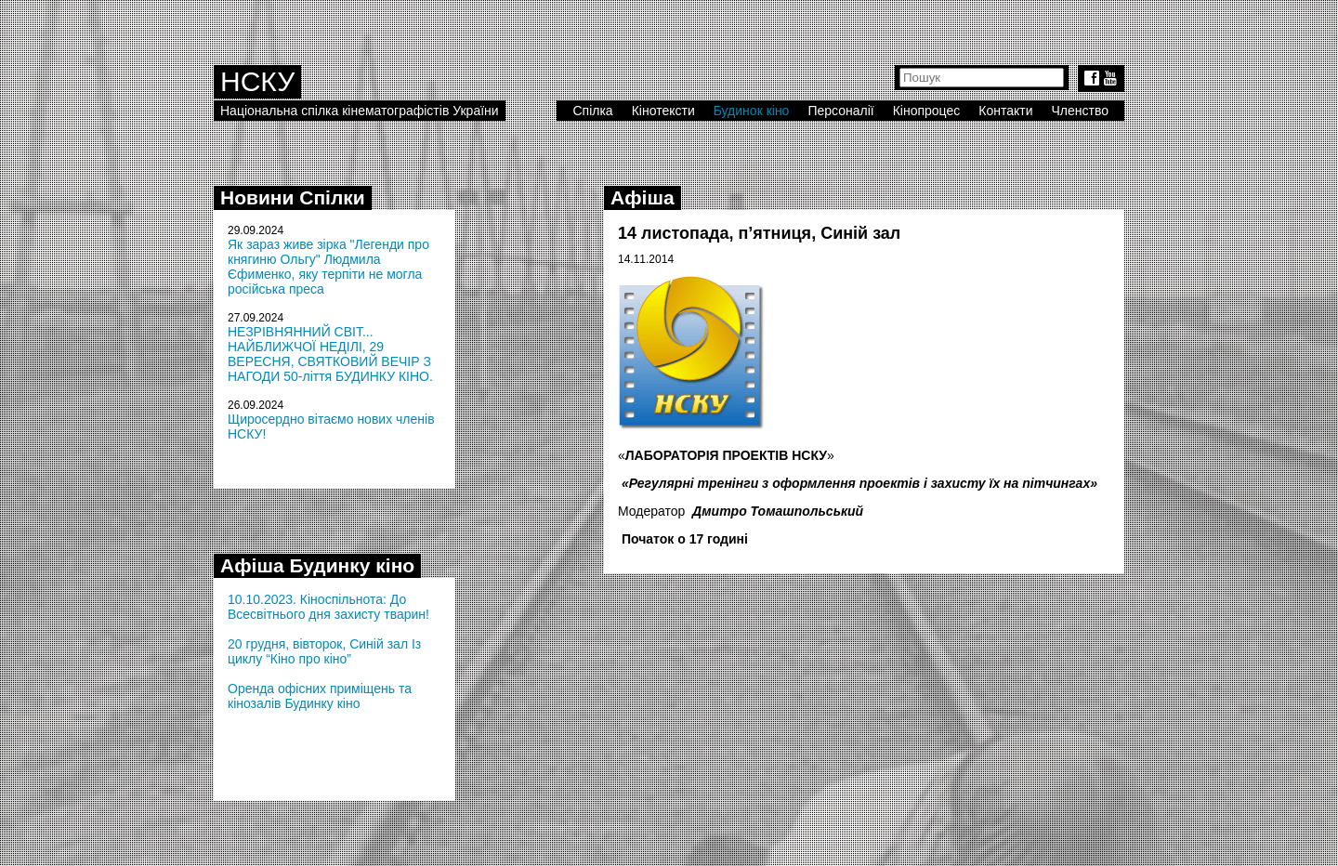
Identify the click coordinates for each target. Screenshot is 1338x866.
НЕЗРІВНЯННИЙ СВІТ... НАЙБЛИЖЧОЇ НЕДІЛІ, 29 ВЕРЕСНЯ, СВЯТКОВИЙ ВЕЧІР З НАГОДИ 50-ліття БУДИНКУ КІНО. (330, 354)
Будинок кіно (752, 110)
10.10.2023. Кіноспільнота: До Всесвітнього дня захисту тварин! (328, 607)
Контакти (1005, 110)
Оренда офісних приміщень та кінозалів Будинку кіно (320, 696)
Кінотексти (663, 110)
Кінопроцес (927, 110)
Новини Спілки (292, 197)
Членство (1080, 110)
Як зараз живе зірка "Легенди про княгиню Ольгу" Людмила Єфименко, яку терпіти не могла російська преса (328, 266)
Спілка (592, 110)
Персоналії (840, 110)
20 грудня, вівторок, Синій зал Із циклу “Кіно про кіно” (324, 651)
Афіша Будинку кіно (317, 565)
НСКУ (257, 81)
